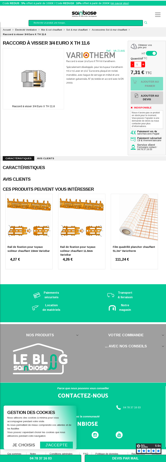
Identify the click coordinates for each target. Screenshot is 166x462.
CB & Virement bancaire (149, 139)
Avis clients (45, 158)
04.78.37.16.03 (144, 149)
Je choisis (24, 445)
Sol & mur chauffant (76, 29)
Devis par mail (125, 458)
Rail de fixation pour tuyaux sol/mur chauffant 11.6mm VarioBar (77, 250)
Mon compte (16, 15)
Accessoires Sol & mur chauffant (109, 29)
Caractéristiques (18, 158)
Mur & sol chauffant (51, 29)
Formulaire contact (146, 147)
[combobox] (86, 23)
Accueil (7, 29)
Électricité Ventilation (26, 29)
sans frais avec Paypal (148, 132)
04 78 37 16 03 (132, 407)
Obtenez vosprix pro (145, 46)
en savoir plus (119, 3)
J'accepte (57, 445)
